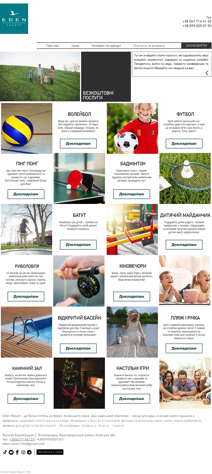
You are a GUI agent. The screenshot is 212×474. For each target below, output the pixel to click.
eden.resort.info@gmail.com (24, 444)
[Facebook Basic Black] (17, 452)
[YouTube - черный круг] (11, 452)
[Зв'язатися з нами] (50, 452)
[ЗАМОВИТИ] (196, 45)
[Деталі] (108, 423)
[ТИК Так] (5, 452)
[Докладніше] (78, 143)
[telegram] (29, 452)
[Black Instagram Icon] (23, 452)
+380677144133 (22, 439)
